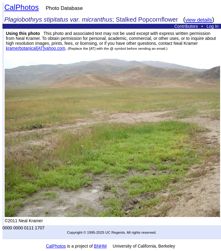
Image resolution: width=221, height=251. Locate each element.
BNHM (100, 246)
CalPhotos (21, 7)
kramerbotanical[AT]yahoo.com (35, 48)
